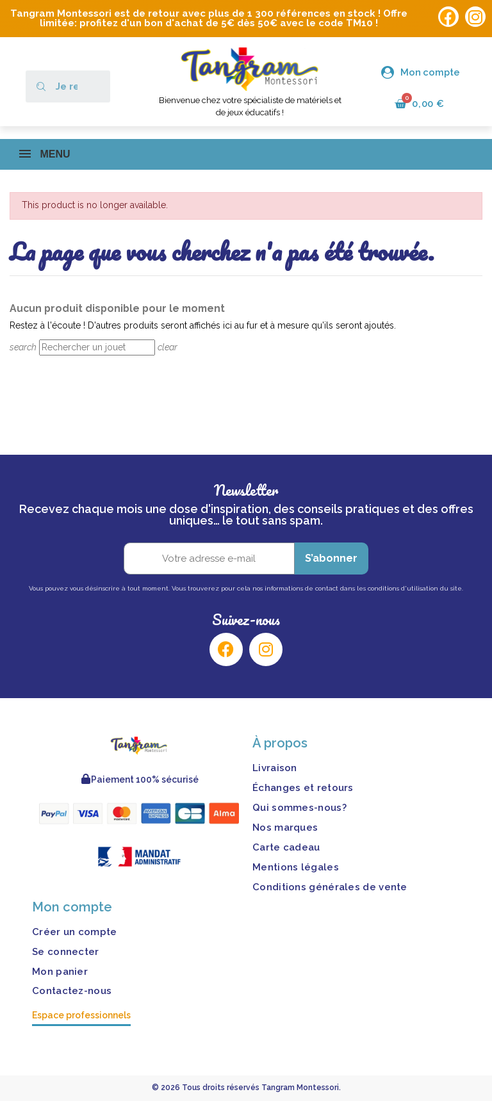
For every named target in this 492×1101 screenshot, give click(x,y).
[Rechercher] (97, 347)
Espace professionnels (81, 1016)
